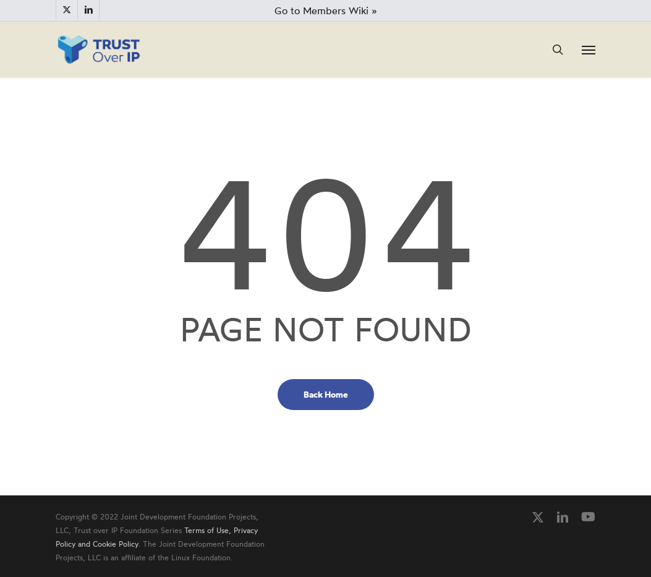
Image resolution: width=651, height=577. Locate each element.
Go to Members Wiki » (325, 10)
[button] (588, 49)
